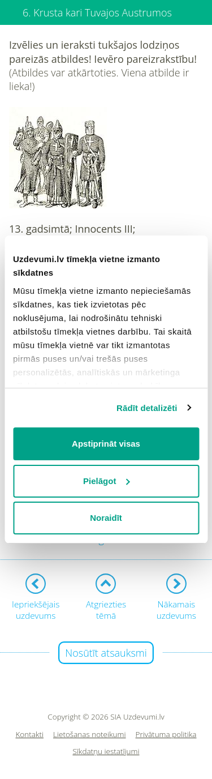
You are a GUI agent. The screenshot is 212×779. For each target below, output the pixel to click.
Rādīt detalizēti (146, 408)
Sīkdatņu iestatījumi (105, 751)
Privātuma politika (166, 734)
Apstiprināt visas (106, 443)
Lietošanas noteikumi (89, 734)
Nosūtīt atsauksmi (106, 653)
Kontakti (30, 734)
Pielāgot (106, 481)
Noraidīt (106, 518)
